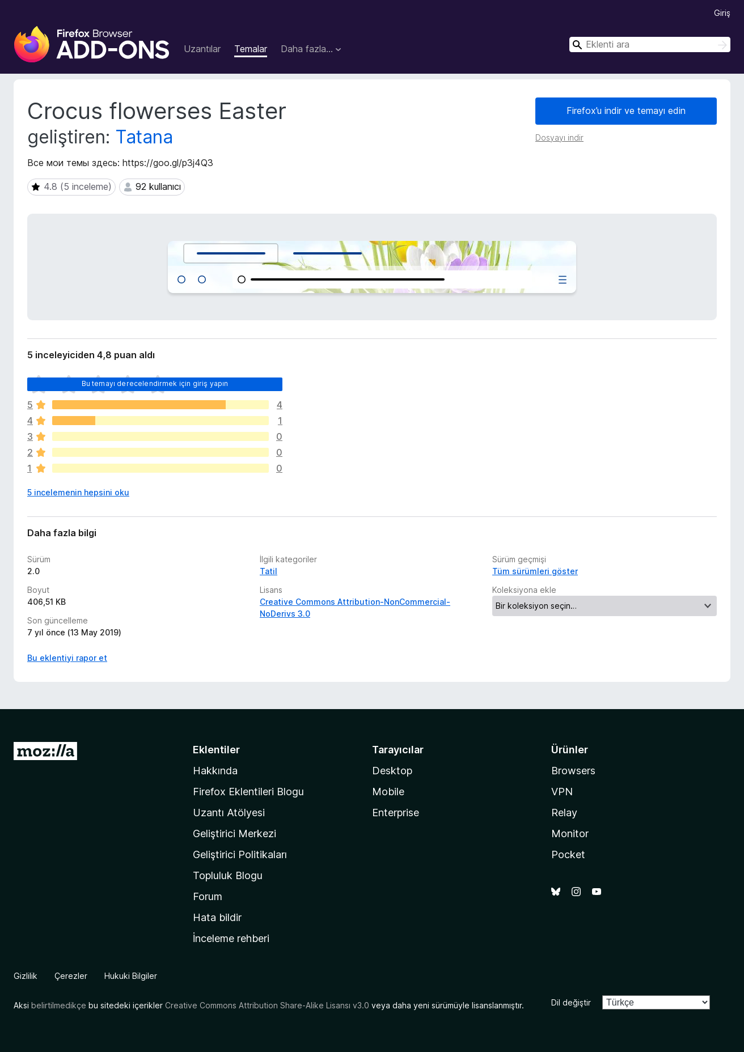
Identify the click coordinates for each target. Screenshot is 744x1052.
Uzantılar (202, 48)
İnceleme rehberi (231, 938)
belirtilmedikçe (58, 1005)
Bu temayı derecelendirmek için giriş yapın (155, 383)
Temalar (250, 48)
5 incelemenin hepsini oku (78, 492)
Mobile (388, 792)
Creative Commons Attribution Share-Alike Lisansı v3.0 (267, 1005)
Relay (564, 812)
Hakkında (215, 771)
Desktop (392, 771)
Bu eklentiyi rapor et (67, 658)
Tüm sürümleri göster (535, 571)
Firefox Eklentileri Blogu (248, 792)
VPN (562, 792)
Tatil (268, 571)
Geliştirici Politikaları (240, 854)
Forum (207, 896)
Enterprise (395, 812)
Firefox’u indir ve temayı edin (626, 110)
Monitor (570, 833)
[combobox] (649, 44)
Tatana (144, 137)
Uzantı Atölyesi (229, 812)
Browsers (573, 771)
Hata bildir (217, 917)
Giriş (722, 13)
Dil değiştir (571, 1002)
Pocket (568, 854)
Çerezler (70, 976)
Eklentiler (216, 750)
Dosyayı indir (559, 137)
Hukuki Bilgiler (130, 976)
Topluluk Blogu (228, 875)
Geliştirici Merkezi (234, 833)
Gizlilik (25, 976)
